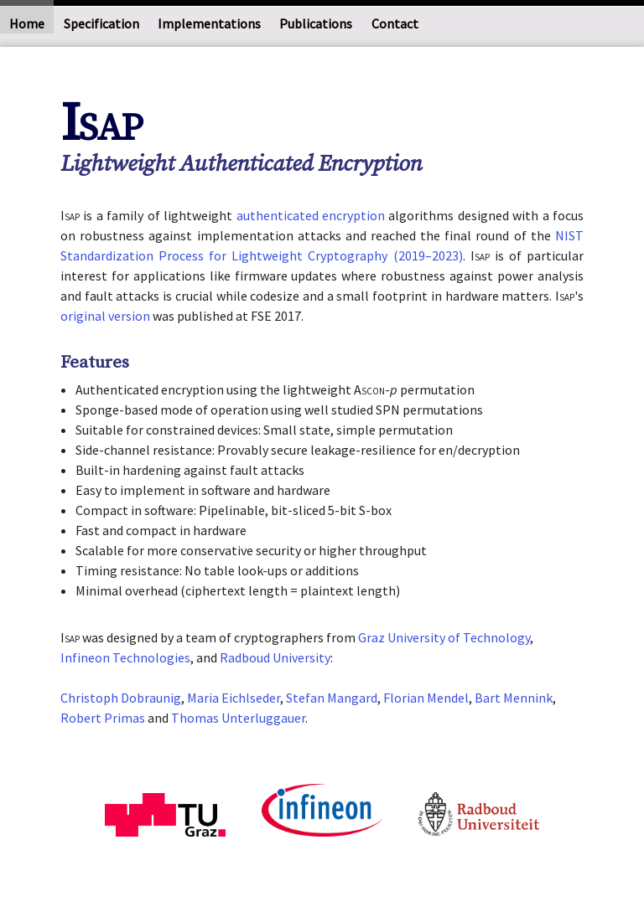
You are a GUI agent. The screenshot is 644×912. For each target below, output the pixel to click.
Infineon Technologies (125, 657)
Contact (394, 23)
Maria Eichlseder (233, 697)
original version (105, 315)
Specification (101, 23)
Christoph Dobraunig (120, 697)
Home (26, 23)
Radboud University (275, 657)
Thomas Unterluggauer (238, 717)
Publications (315, 23)
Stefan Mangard (331, 697)
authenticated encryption (310, 215)
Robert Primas (102, 717)
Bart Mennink (514, 697)
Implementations (209, 23)
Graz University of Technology (444, 637)
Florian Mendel (426, 697)
